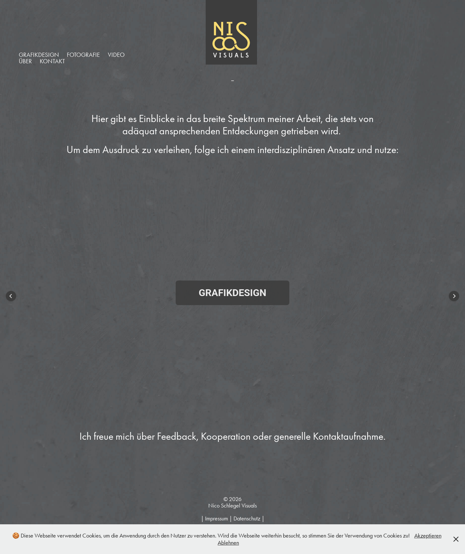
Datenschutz (246, 518)
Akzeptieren (427, 535)
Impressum (216, 518)
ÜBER (25, 61)
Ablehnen (228, 542)
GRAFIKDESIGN (39, 54)
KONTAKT (52, 61)
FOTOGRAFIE (83, 54)
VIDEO (116, 54)
